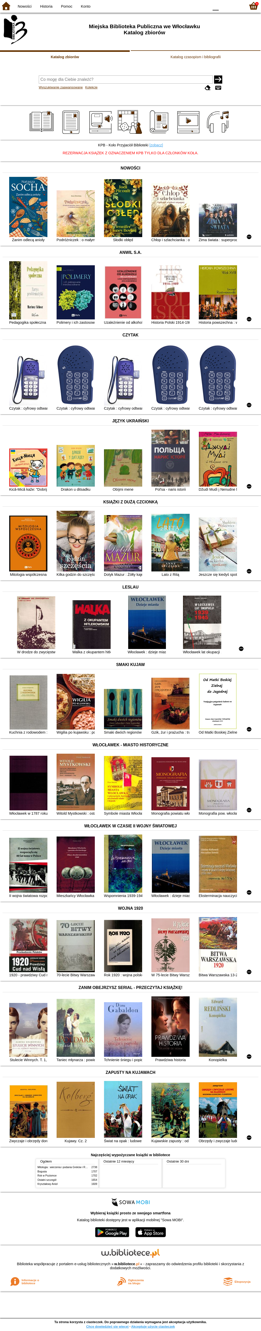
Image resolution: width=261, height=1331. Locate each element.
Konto (85, 6)
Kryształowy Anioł (47, 1184)
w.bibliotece (126, 1264)
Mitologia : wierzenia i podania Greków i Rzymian (65, 1167)
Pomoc (66, 6)
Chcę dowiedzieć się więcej (107, 1326)
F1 (224, 6)
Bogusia (42, 1171)
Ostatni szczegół (46, 1180)
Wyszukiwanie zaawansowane (61, 87)
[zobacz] (156, 145)
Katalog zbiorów (65, 57)
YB (193, 6)
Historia (46, 6)
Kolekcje (91, 87)
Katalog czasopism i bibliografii (196, 57)
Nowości (25, 6)
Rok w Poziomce (47, 1175)
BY (203, 6)
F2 (236, 6)
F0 (215, 6)
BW (183, 6)
